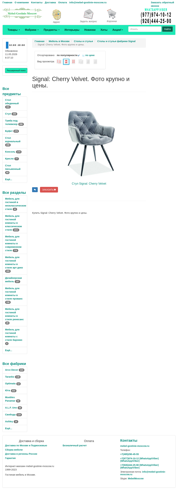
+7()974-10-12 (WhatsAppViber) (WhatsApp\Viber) (139, 459)
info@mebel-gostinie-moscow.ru (88, 2)
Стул (11, 113)
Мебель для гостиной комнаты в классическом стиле (13, 223)
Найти (167, 29)
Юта (10, 390)
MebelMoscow (136, 478)
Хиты (103, 29)
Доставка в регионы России (21, 454)
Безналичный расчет (75, 445)
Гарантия (10, 458)
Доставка (50, 2)
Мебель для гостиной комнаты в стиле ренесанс (14, 316)
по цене (88, 55)
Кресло (12, 158)
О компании (22, 2)
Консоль (13, 151)
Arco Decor (14, 370)
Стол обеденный (12, 103)
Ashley (11, 421)
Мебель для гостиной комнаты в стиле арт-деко (14, 264)
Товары (14, 29)
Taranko (13, 376)
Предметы (52, 29)
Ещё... (8, 179)
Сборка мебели (14, 449)
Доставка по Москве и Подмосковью (26, 445)
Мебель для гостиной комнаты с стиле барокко (13, 336)
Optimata (13, 383)
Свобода (13, 414)
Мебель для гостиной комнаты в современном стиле (13, 243)
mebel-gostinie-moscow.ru (134, 446)
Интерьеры (72, 29)
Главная (7, 2)
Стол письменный (12, 169)
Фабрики (32, 29)
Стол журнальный (12, 141)
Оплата (62, 2)
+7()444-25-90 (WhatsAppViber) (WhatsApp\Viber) (139, 466)
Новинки (90, 29)
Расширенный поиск (16, 70)
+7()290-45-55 (129, 454)
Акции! (117, 29)
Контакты (36, 2)
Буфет (12, 131)
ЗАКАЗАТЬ (49, 189)
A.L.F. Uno (13, 407)
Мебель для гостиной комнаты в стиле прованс (14, 295)
